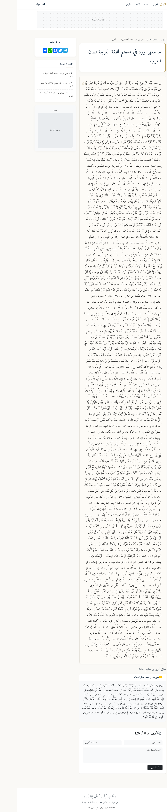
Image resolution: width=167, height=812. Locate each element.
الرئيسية (146, 39)
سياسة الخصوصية (71, 802)
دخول (24, 4)
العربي (142, 4)
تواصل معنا (86, 802)
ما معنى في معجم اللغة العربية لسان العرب (40, 75)
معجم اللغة (137, 39)
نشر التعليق (138, 767)
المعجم (120, 4)
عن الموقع (98, 802)
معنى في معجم (131, 677)
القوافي (111, 4)
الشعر (129, 4)
